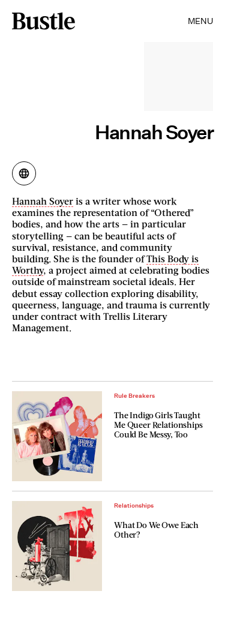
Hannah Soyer (42, 200)
